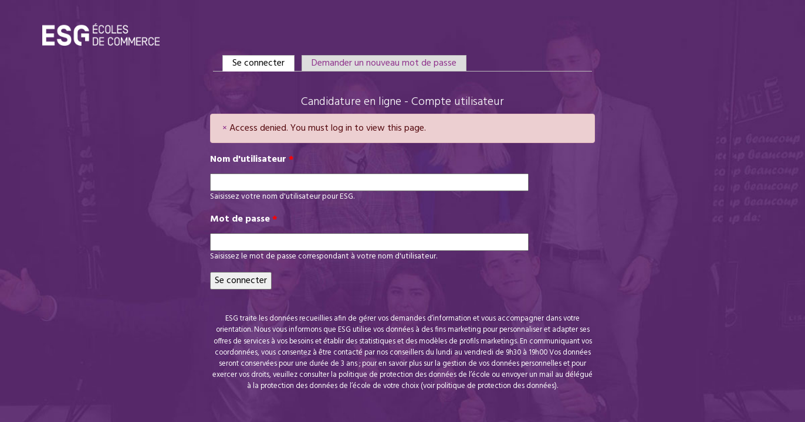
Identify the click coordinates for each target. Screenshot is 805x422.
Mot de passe (244, 219)
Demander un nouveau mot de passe (384, 63)
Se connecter (263, 63)
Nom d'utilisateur (252, 159)
